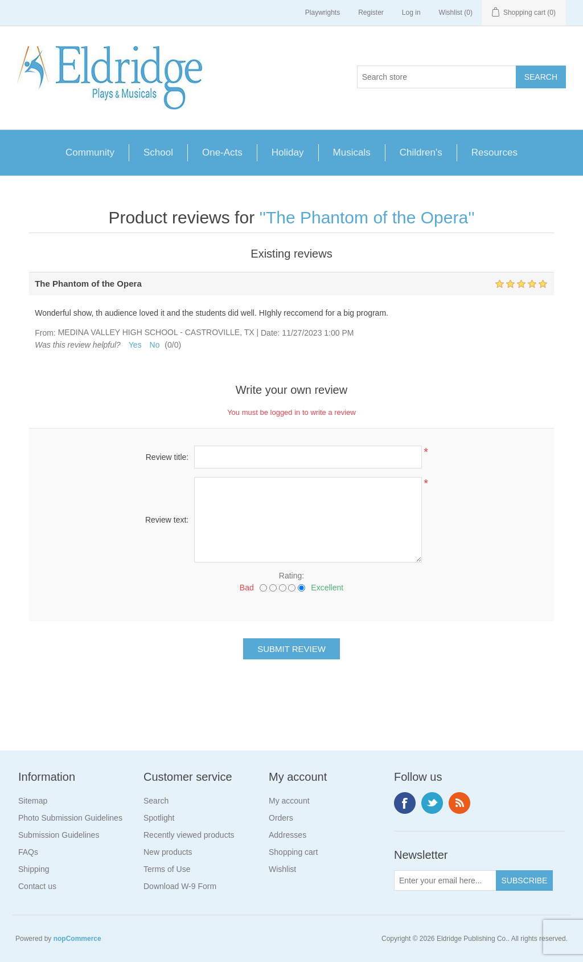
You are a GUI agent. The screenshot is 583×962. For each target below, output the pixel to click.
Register (371, 13)
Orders (281, 817)
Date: (270, 332)
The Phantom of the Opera (367, 217)
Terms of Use (166, 869)
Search (156, 800)
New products (167, 852)
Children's (421, 152)
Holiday (288, 152)
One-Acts (222, 152)
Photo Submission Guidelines (70, 817)
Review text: (166, 519)
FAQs (28, 852)
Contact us (37, 886)
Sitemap (32, 800)
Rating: (291, 575)
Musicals (352, 152)
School (158, 152)
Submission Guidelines (58, 834)
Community (89, 152)
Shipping (34, 869)
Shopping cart (293, 852)
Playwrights (322, 13)
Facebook (405, 803)
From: (45, 332)
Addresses (287, 834)
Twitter (432, 803)
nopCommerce (77, 939)
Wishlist (282, 869)
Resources (494, 152)
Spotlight (158, 817)
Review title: (167, 457)
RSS (459, 803)
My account (289, 800)
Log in (411, 13)
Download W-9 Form (179, 886)
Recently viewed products (189, 834)
